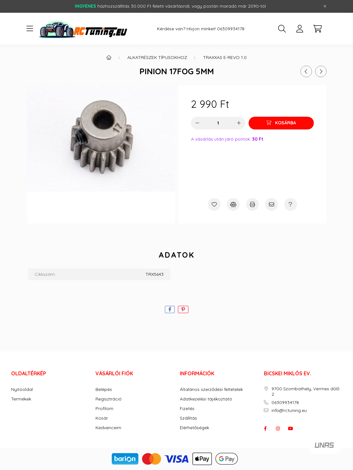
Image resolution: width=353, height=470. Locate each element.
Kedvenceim (108, 427)
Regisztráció (108, 399)
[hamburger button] (30, 28)
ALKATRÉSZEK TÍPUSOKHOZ (157, 57)
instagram (278, 428)
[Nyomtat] (252, 204)
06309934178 (230, 29)
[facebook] (170, 309)
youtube (290, 428)
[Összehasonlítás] (233, 204)
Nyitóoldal (22, 389)
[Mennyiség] (218, 123)
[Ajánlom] (271, 204)
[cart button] (317, 28)
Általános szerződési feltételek (211, 389)
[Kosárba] (281, 123)
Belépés (103, 389)
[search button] (282, 28)
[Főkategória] (108, 57)
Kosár (101, 418)
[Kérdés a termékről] (290, 204)
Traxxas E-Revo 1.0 (225, 57)
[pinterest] (183, 309)
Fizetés (187, 408)
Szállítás (188, 418)
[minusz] (197, 123)
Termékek (21, 399)
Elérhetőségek (194, 427)
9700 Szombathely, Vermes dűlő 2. (305, 391)
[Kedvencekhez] (214, 204)
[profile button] (299, 28)
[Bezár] (325, 6)
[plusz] (239, 123)
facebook (265, 428)
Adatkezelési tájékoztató (206, 399)
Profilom (104, 408)
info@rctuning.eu (289, 410)
